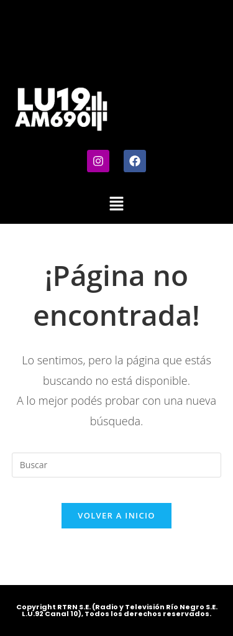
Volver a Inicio (116, 515)
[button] (116, 204)
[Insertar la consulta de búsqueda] (117, 465)
